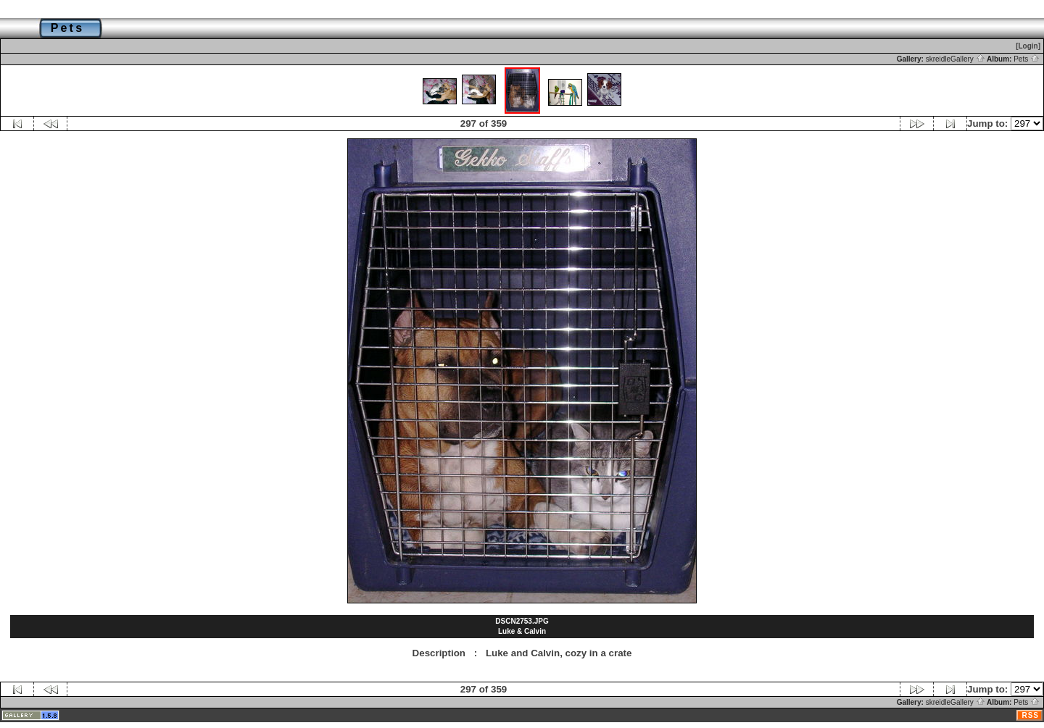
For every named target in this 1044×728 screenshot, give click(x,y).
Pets (1027, 59)
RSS (1030, 715)
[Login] (1028, 46)
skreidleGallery (955, 59)
